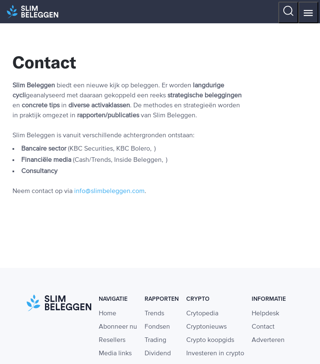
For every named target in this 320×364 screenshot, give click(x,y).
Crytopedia (202, 313)
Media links (115, 353)
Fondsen (157, 327)
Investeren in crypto (215, 353)
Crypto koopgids (210, 340)
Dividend (158, 353)
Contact (263, 327)
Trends (154, 313)
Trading (155, 340)
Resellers (112, 340)
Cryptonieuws (206, 327)
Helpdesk (265, 313)
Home (107, 313)
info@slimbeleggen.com (109, 191)
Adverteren (268, 340)
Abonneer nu (118, 327)
